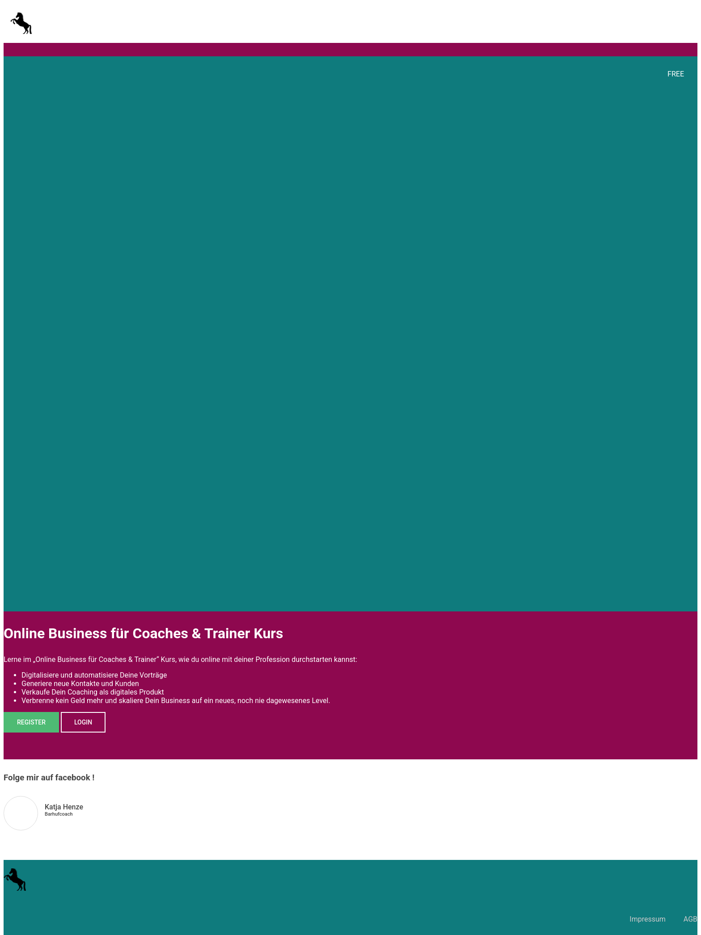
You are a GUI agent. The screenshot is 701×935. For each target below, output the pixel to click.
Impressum (647, 919)
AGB (690, 919)
